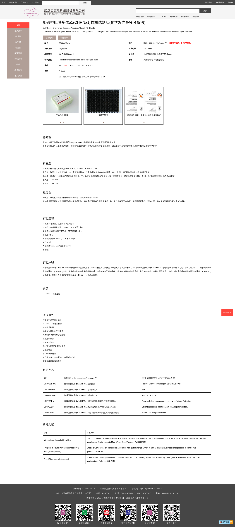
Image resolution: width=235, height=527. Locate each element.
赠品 (18, 64)
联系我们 (220, 2)
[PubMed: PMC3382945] (136, 442)
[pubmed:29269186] (95, 452)
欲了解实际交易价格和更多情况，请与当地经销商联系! (82, 77)
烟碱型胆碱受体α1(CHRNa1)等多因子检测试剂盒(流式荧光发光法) (91, 413)
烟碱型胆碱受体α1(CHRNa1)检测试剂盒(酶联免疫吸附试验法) (90, 401)
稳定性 (18, 48)
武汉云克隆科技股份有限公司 (113, 489)
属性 (18, 25)
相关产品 (18, 76)
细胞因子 (140, 16)
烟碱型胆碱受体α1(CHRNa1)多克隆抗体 (81, 390)
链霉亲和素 (47, 350)
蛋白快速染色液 (49, 354)
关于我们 (209, 2)
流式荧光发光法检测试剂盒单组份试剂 (58, 357)
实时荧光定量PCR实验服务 (54, 346)
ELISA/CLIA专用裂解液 (52, 324)
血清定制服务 (48, 339)
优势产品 (13, 2)
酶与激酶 (173, 16)
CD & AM (162, 16)
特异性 (18, 36)
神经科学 (64, 38)
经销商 (230, 2)
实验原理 (18, 59)
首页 (4, 2)
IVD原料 (35, 2)
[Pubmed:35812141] (106, 461)
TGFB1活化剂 (48, 342)
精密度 (18, 42)
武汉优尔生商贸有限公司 (137, 498)
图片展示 (18, 31)
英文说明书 (148, 60)
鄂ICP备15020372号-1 (151, 489)
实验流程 (18, 53)
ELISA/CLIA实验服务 (51, 294)
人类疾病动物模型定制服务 (54, 335)
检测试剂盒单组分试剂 (52, 320)
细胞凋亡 (196, 16)
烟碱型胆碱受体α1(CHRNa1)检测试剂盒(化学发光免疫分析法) (90, 407)
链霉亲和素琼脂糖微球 (52, 361)
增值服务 (18, 70)
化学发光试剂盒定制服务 (53, 331)
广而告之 (24, 2)
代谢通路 (185, 16)
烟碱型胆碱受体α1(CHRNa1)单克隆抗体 (81, 395)
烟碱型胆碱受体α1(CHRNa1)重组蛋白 (80, 384)
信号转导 (151, 16)
